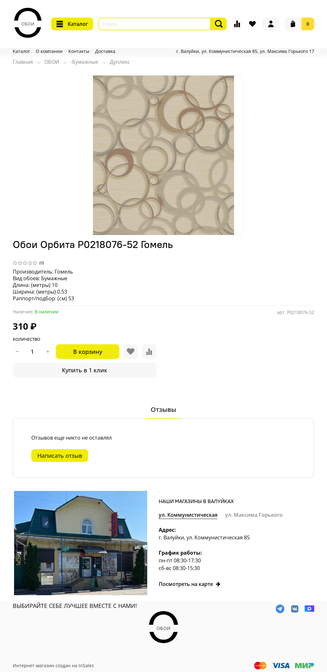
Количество (26, 339)
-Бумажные (84, 61)
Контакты (78, 51)
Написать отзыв (59, 455)
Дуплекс (120, 61)
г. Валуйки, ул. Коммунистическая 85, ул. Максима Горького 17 (245, 51)
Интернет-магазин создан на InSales (53, 665)
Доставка (105, 51)
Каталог (72, 23)
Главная (23, 61)
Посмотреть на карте (190, 584)
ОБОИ (51, 61)
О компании (49, 51)
